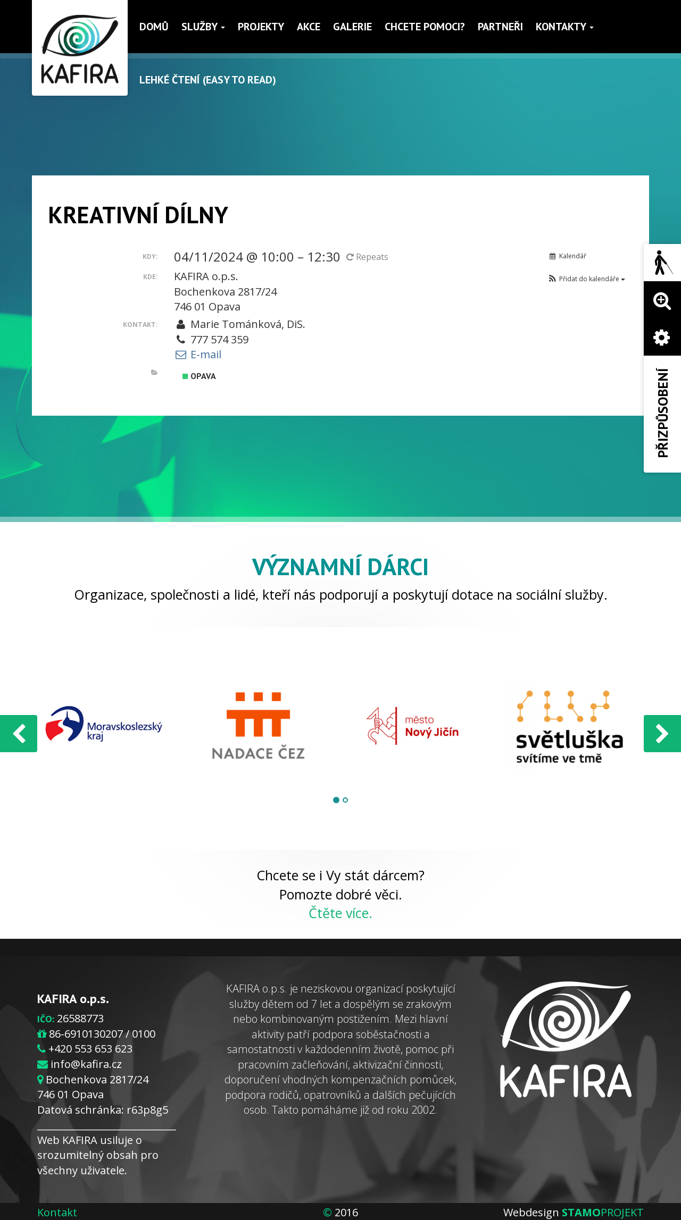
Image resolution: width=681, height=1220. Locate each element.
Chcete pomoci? (425, 26)
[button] (586, 279)
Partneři (500, 26)
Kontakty (565, 26)
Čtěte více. (340, 913)
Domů (154, 26)
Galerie (352, 26)
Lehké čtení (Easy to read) (207, 80)
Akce (308, 26)
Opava (199, 376)
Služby (203, 26)
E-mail (197, 354)
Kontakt (57, 1212)
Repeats (368, 257)
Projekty (261, 26)
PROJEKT (603, 1212)
